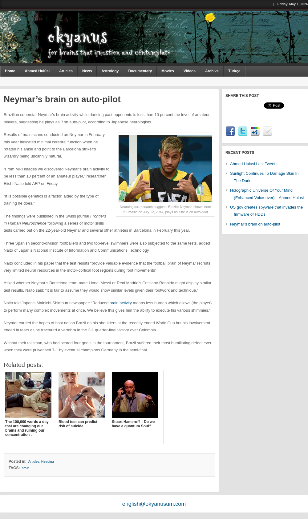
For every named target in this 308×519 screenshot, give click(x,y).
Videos (190, 71)
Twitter (243, 131)
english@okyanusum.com (154, 504)
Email (267, 131)
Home (10, 71)
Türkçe (234, 71)
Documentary (140, 71)
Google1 (255, 131)
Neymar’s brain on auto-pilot (255, 224)
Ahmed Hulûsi (37, 71)
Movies (167, 71)
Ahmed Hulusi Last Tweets (254, 164)
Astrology (110, 71)
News (87, 71)
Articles (66, 71)
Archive (212, 71)
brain (25, 468)
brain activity (121, 303)
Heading (47, 461)
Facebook (230, 131)
